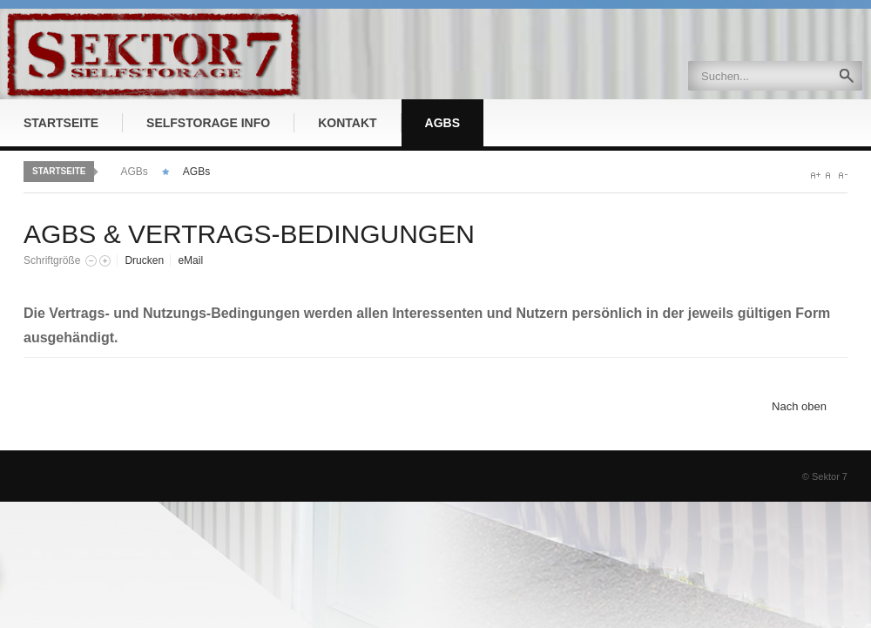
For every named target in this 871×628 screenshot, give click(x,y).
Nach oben (799, 406)
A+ (815, 175)
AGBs (133, 171)
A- (842, 175)
